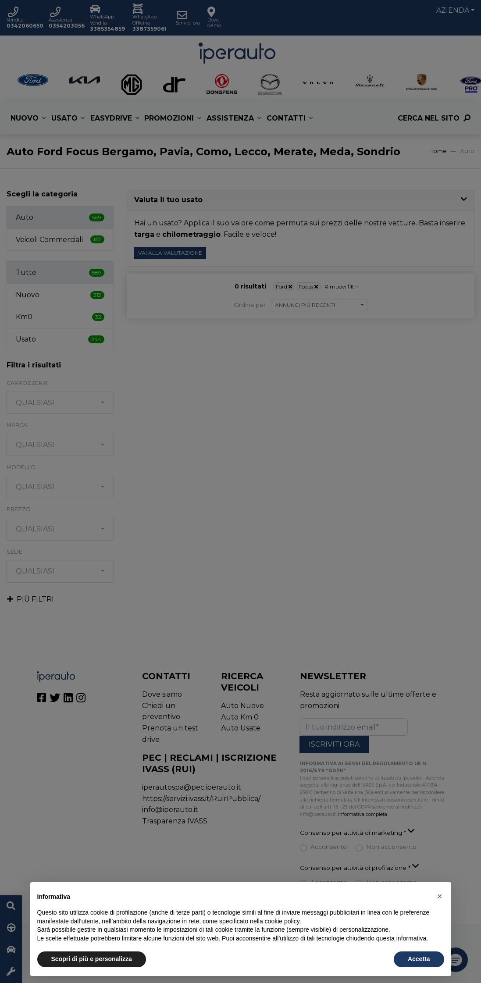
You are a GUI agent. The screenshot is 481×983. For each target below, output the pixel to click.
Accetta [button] (419, 958)
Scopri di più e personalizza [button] (91, 958)
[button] (440, 896)
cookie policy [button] (282, 921)
